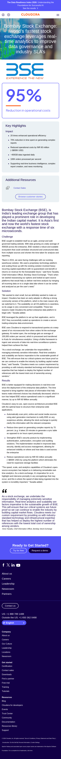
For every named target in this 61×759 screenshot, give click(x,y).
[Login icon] (3, 15)
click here (29, 750)
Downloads (7, 674)
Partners (7, 593)
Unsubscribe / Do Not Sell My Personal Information (16, 742)
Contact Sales (20, 188)
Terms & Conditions (30, 738)
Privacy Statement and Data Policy (45, 738)
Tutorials (5, 691)
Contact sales (8, 670)
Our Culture (7, 644)
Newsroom (8, 588)
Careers (6, 578)
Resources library (9, 726)
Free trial (6, 683)
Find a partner (8, 679)
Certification (7, 666)
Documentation (8, 722)
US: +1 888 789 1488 (13, 614)
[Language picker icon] (8, 15)
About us (7, 573)
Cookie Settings (35, 742)
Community (7, 718)
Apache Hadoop (6, 746)
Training (5, 687)
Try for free (18, 550)
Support (5, 730)
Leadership (8, 583)
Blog (4, 701)
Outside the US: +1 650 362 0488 (19, 617)
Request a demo (40, 550)
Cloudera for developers (12, 705)
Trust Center (7, 713)
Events (5, 709)
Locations (6, 652)
